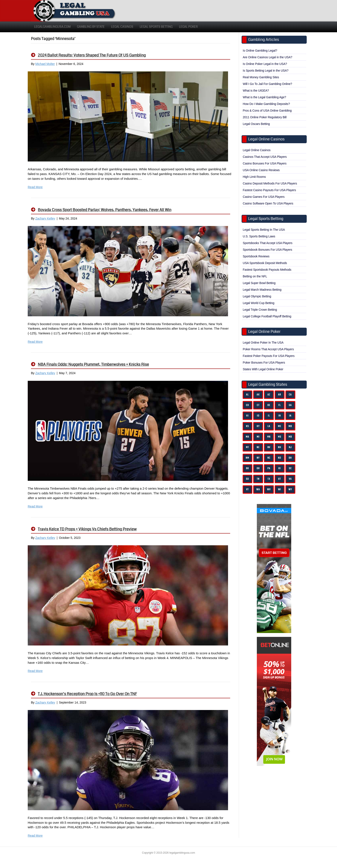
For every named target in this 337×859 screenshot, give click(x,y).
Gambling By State (91, 27)
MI (258, 437)
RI (279, 468)
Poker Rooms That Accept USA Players (268, 349)
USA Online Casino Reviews (261, 170)
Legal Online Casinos (257, 150)
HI (247, 415)
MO (290, 437)
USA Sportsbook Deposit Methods (265, 263)
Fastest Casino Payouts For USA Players (269, 190)
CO (247, 405)
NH (279, 447)
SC (290, 468)
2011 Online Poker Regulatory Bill (265, 117)
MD (290, 426)
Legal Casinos (122, 27)
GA (290, 405)
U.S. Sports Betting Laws (259, 236)
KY (258, 426)
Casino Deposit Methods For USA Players (270, 183)
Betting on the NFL (255, 276)
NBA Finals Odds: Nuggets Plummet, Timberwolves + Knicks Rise (93, 364)
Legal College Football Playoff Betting (267, 316)
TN (258, 479)
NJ (290, 447)
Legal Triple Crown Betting (260, 309)
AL (247, 394)
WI (279, 489)
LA (269, 426)
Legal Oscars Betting (256, 124)
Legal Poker (188, 27)
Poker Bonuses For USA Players (264, 362)
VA (290, 479)
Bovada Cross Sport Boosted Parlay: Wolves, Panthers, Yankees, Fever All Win (104, 210)
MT (247, 447)
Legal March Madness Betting (262, 289)
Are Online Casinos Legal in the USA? (267, 57)
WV (269, 489)
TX (269, 479)
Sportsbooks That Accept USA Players (268, 243)
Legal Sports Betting (156, 27)
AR (279, 394)
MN (269, 437)
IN (279, 415)
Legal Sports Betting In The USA (264, 229)
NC (268, 458)
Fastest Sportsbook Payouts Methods (267, 269)
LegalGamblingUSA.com (52, 27)
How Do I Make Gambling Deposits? (266, 104)
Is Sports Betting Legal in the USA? (265, 70)
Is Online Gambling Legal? (260, 50)
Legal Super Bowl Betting (259, 283)
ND (279, 458)
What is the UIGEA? (256, 90)
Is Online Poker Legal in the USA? (265, 64)
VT (247, 489)
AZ (269, 394)
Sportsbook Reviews (256, 256)
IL (269, 415)
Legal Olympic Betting (257, 296)
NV (268, 447)
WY (290, 489)
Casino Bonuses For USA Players (264, 163)
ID (258, 415)
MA (247, 437)
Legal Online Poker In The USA (263, 342)
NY (258, 458)
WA (258, 489)
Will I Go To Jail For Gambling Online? (267, 84)
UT (279, 479)
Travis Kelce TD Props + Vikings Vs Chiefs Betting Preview (87, 529)
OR (258, 468)
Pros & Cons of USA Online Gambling (267, 110)
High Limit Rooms (254, 176)
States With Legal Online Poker (263, 369)
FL (279, 405)
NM (247, 458)
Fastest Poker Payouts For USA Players (269, 356)
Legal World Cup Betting (258, 303)
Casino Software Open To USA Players (268, 203)
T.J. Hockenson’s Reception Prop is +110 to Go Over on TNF (87, 694)
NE (258, 447)
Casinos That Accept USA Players (265, 156)
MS (279, 437)
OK (247, 468)
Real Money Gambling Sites (261, 77)
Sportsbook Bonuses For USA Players (267, 249)
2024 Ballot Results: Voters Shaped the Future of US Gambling (92, 55)
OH (290, 458)
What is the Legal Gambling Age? (264, 97)
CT (258, 405)
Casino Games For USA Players (264, 196)
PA (268, 468)
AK (258, 394)
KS (247, 426)
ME (279, 426)
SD (247, 479)
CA (290, 394)
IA (290, 415)
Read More (35, 187)
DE (268, 405)
